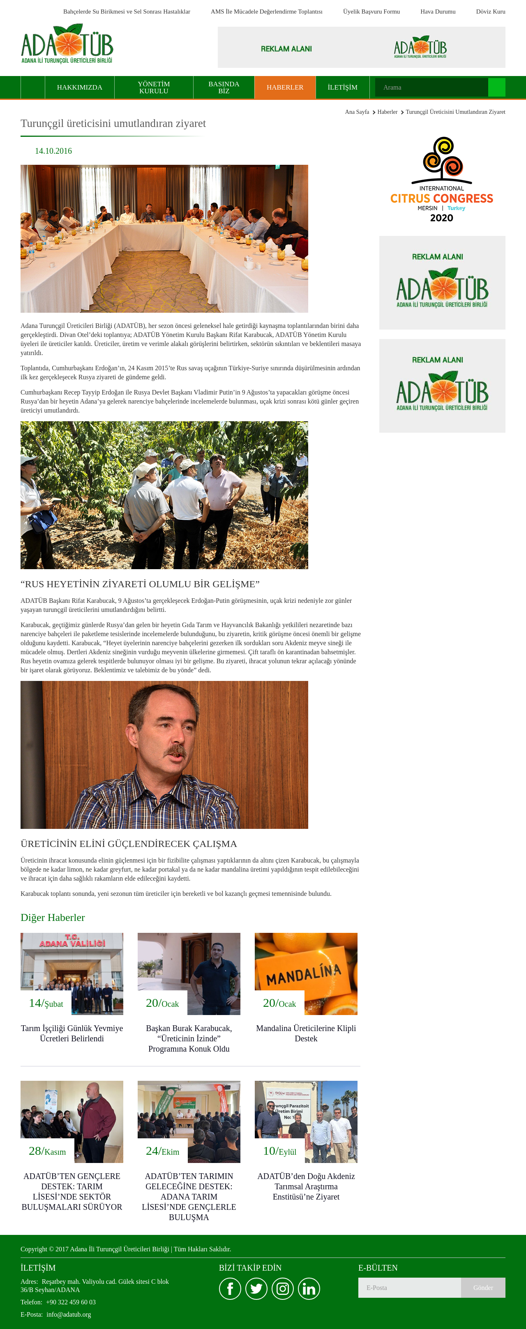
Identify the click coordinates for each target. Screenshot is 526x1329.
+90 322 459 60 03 (58, 1302)
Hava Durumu (437, 11)
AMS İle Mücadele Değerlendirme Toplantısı (267, 11)
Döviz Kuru (490, 11)
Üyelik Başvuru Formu (371, 11)
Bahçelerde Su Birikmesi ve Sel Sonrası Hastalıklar (126, 11)
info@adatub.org (56, 1314)
